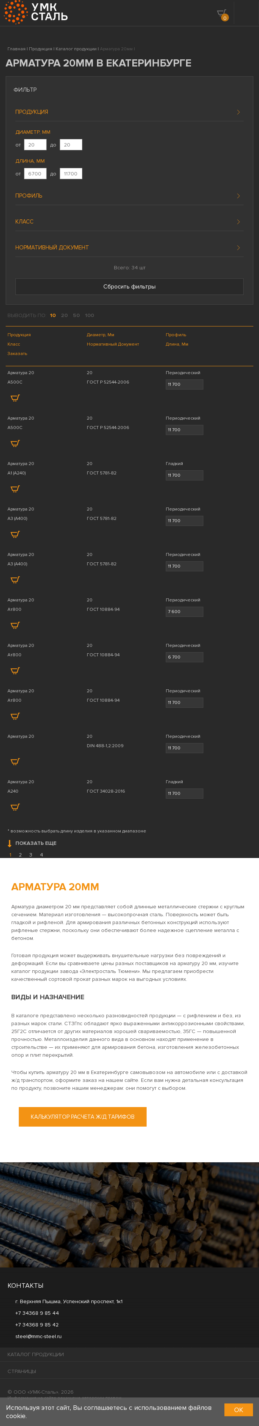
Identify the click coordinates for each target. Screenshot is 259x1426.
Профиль (28, 195)
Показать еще (32, 844)
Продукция (31, 112)
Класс (24, 221)
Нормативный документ (52, 247)
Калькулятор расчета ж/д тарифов (83, 1116)
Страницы (22, 1371)
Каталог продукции (36, 1354)
